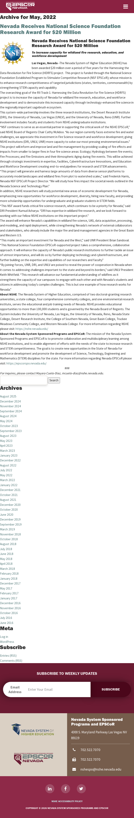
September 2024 (11, 411)
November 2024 (10, 406)
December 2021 (10, 490)
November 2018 (10, 534)
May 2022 (6, 475)
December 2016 (10, 603)
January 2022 (8, 485)
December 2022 (10, 460)
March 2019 (7, 529)
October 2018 (9, 539)
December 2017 (10, 583)
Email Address (14, 689)
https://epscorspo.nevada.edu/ (26, 363)
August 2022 (8, 465)
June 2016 (6, 623)
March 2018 (7, 569)
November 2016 (10, 608)
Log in (4, 637)
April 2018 (6, 564)
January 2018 (8, 578)
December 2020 (10, 505)
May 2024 (6, 421)
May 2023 (6, 441)
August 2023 (8, 436)
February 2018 (9, 573)
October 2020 (9, 509)
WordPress (7, 642)
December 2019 (10, 519)
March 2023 (7, 451)
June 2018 (6, 554)
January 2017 (8, 598)
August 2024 (8, 416)
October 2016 (9, 613)
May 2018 (6, 559)
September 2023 (11, 431)
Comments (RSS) (11, 661)
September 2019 (11, 524)
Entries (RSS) (8, 655)
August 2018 (8, 544)
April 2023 (6, 446)
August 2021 (8, 500)
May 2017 (6, 588)
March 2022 (7, 480)
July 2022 (6, 470)
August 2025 (8, 396)
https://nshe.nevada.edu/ (32, 329)
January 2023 (8, 455)
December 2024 (10, 401)
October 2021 (9, 495)
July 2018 (6, 549)
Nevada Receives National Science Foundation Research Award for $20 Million (60, 29)
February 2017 (9, 593)
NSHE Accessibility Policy (67, 801)
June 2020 (6, 515)
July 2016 (6, 618)
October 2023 (9, 426)
